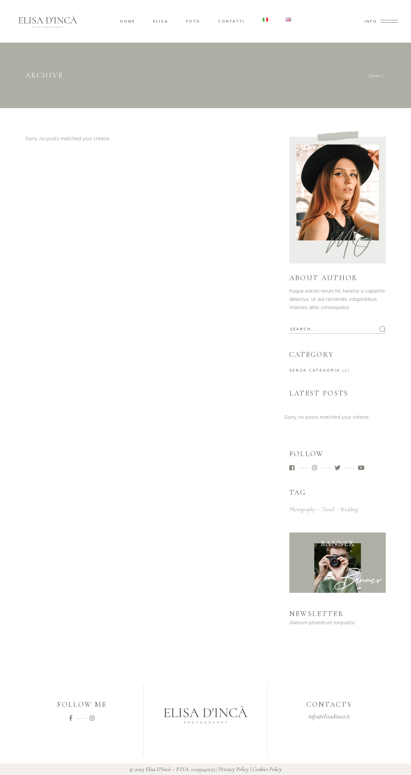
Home (374, 75)
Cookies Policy (267, 769)
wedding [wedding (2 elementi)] (349, 509)
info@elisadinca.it (329, 716)
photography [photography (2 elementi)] (302, 509)
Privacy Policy (234, 769)
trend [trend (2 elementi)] (328, 509)
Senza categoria (314, 370)
